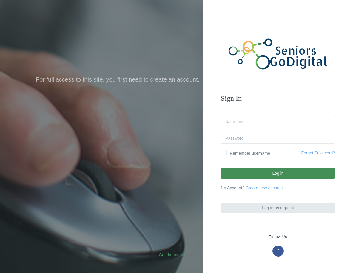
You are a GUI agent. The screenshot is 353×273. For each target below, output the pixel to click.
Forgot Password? (318, 153)
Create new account (264, 187)
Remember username (250, 153)
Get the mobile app (176, 254)
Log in (277, 173)
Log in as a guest (278, 207)
